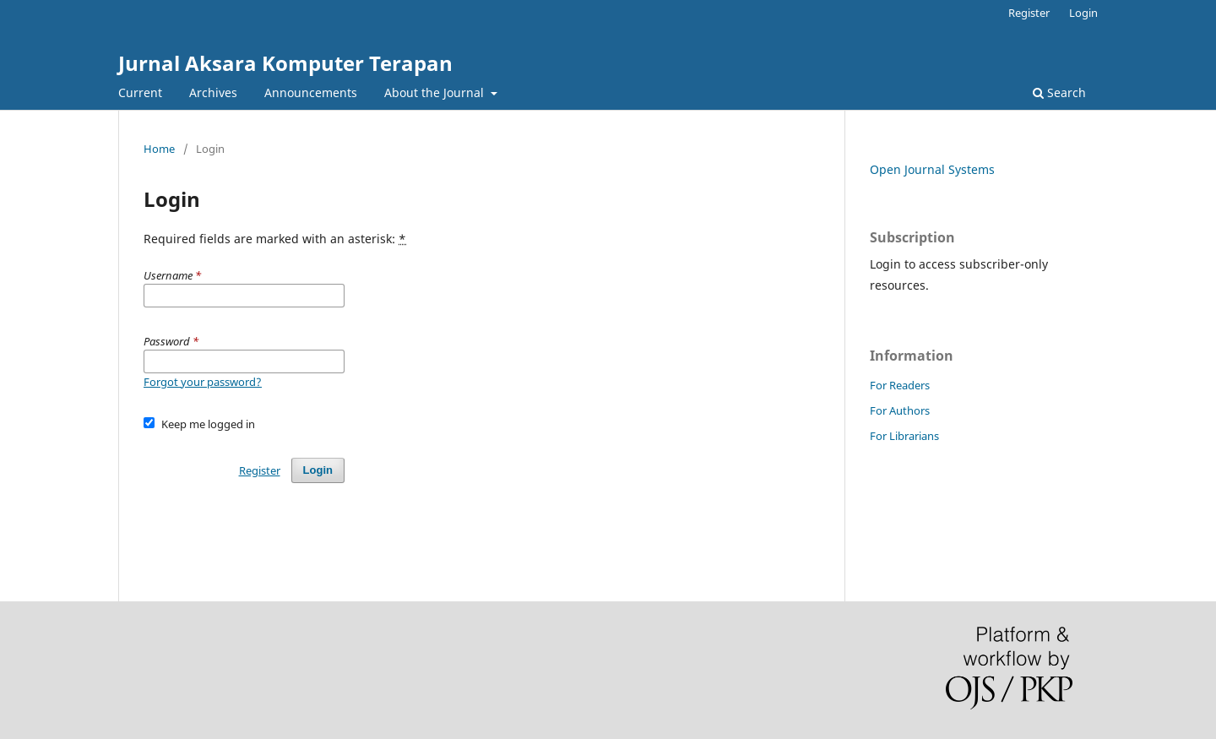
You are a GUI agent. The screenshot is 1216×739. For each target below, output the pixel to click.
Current (140, 92)
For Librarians (904, 435)
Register (1029, 12)
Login (1083, 12)
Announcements (310, 92)
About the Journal (435, 92)
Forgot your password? (203, 381)
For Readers (900, 385)
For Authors (900, 410)
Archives (213, 92)
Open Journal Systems (932, 169)
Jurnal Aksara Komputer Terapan (285, 63)
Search (1059, 92)
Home (159, 148)
